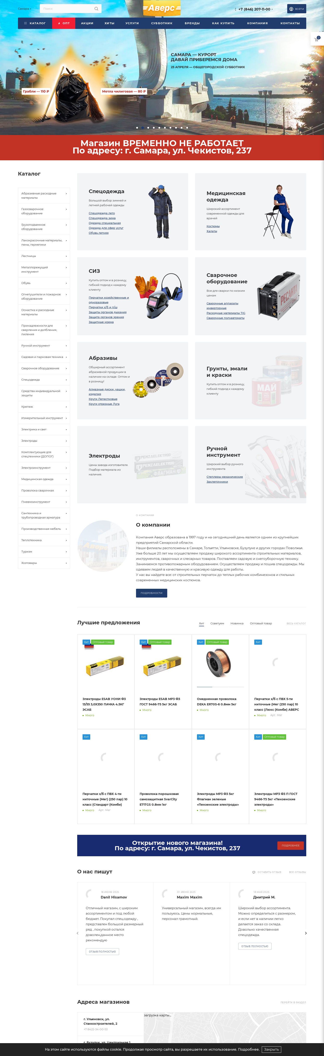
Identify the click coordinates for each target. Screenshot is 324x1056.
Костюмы (213, 226)
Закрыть (271, 1049)
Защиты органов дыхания (108, 312)
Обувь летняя (99, 232)
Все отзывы (297, 872)
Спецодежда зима (102, 218)
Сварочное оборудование (227, 278)
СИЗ (94, 271)
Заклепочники (217, 481)
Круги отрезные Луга (104, 404)
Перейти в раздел (293, 1002)
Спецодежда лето (102, 213)
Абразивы (103, 358)
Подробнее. (249, 1049)
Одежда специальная (105, 223)
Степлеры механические (225, 476)
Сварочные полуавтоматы (225, 318)
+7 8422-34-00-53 (96, 1029)
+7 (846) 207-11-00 (254, 9)
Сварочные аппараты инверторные (222, 306)
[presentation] (77, 933)
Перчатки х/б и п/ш (103, 307)
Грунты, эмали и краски (227, 371)
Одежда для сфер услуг (106, 228)
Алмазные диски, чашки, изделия (107, 392)
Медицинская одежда (226, 196)
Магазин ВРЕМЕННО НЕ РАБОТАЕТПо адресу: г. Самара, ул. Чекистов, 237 (162, 147)
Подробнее (290, 845)
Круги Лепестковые (103, 399)
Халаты (212, 231)
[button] (137, 127)
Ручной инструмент (223, 451)
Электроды (104, 456)
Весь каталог (296, 623)
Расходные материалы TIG (226, 313)
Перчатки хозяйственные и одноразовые (109, 300)
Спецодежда (106, 191)
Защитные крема (101, 322)
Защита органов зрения (106, 317)
